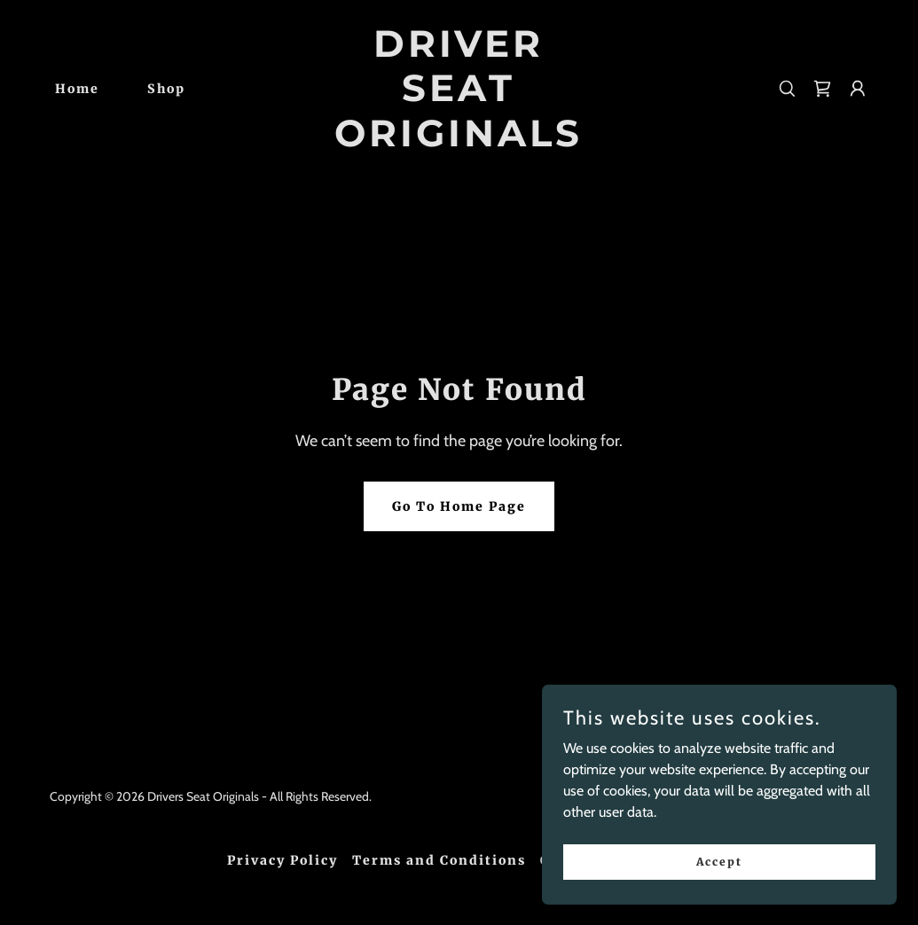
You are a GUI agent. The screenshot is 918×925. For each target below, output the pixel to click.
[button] (857, 88)
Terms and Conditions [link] (439, 860)
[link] (459, 141)
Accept (719, 898)
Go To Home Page (459, 506)
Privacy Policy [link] (282, 860)
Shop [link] (166, 89)
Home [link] (77, 89)
